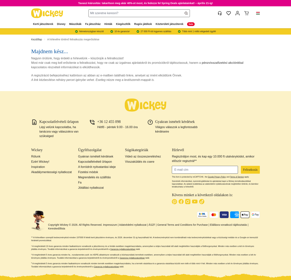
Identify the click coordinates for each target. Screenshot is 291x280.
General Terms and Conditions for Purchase (182, 224)
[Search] (186, 13)
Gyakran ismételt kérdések (95, 156)
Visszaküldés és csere (139, 161)
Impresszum (110, 224)
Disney (61, 23)
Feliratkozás (250, 169)
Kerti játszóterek (43, 23)
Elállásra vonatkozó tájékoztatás (228, 224)
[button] (256, 13)
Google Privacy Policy (217, 177)
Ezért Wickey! (40, 161)
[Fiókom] (237, 13)
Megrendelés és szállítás (94, 177)
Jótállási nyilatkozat (91, 187)
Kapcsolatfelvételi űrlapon (95, 161)
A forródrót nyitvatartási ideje (97, 166)
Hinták (108, 23)
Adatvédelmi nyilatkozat (132, 224)
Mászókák (75, 23)
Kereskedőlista (56, 228)
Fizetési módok (88, 172)
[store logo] (47, 13)
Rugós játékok (143, 23)
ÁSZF (151, 224)
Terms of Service (237, 177)
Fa (80, 182)
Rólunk (35, 156)
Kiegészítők (123, 23)
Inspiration (38, 166)
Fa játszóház (93, 23)
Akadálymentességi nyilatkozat (51, 172)
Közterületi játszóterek (169, 23)
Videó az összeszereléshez (143, 156)
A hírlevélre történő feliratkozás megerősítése (73, 39)
